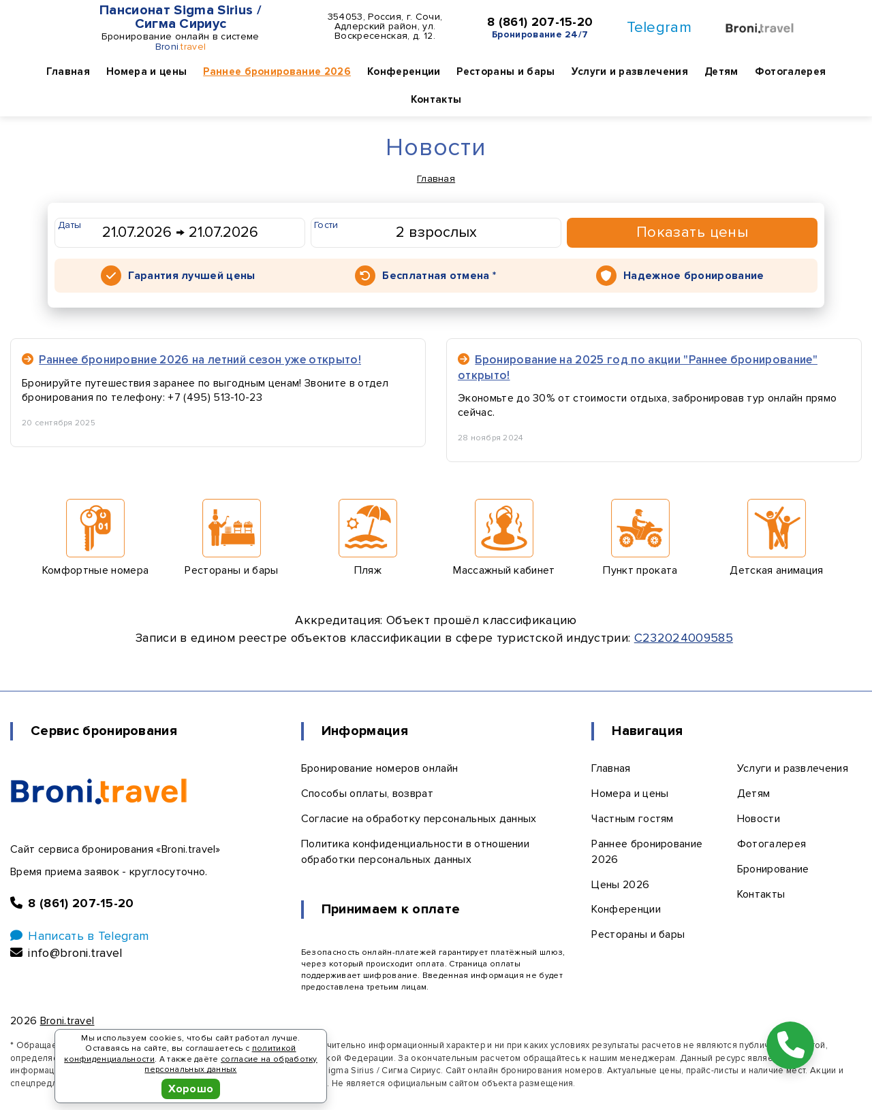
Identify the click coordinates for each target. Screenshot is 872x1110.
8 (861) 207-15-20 (540, 22)
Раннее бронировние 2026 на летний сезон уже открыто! (191, 360)
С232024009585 (683, 637)
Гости (326, 225)
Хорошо (191, 1089)
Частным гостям (632, 819)
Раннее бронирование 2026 (277, 71)
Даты (69, 225)
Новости (758, 819)
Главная (68, 71)
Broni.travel (67, 1021)
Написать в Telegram (79, 935)
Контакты (436, 99)
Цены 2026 (620, 885)
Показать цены (692, 232)
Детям (721, 71)
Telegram (659, 27)
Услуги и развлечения (630, 71)
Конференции (404, 71)
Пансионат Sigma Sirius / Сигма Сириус (180, 17)
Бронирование (773, 869)
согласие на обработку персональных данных (230, 1064)
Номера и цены (146, 71)
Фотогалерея (790, 71)
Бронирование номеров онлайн (379, 768)
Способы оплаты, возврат (367, 793)
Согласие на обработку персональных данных (419, 819)
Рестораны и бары (505, 71)
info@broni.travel (66, 952)
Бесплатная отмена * (439, 275)
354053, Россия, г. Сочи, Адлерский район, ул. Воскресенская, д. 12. (385, 26)
